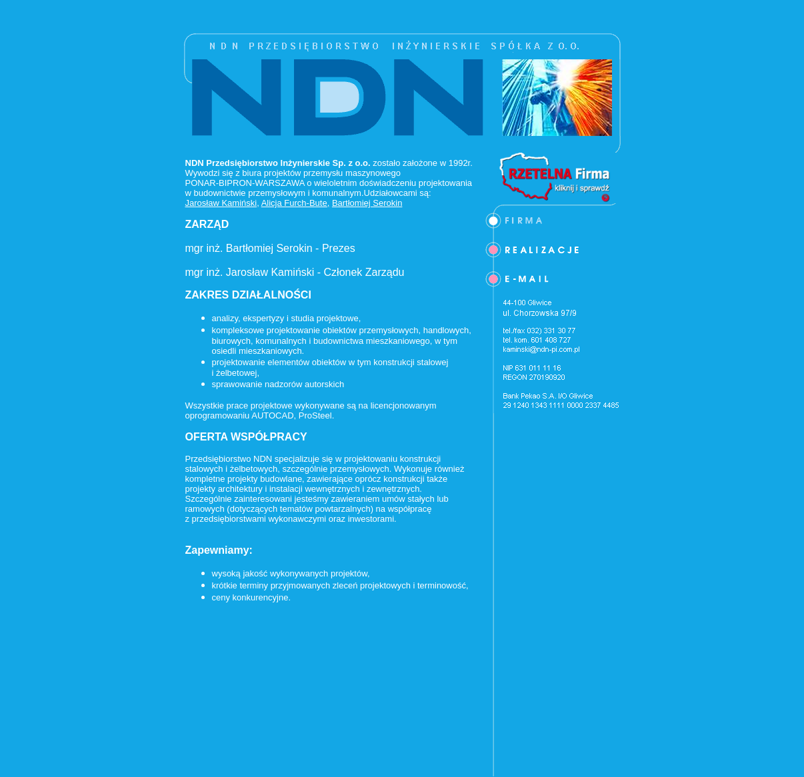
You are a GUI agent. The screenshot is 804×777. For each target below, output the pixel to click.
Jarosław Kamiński (221, 203)
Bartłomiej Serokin (367, 203)
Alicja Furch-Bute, (295, 203)
